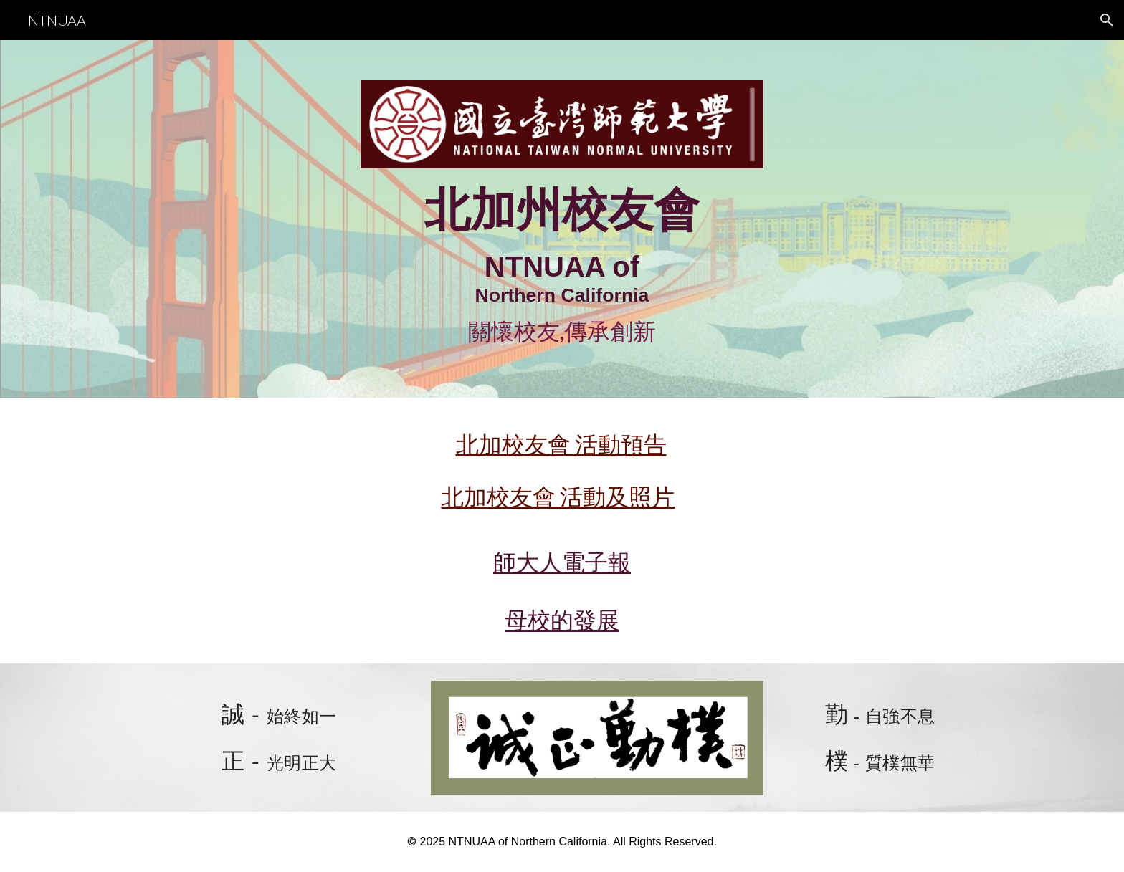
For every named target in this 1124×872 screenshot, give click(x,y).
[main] (208, 99)
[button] (1107, 20)
